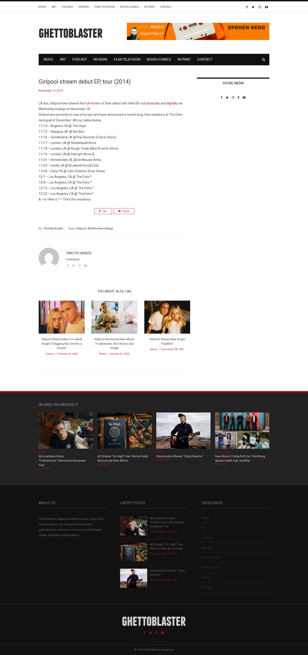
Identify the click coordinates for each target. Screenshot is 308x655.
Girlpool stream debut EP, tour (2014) (85, 81)
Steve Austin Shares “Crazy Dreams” (180, 456)
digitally (172, 103)
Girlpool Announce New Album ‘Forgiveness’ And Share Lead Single (114, 343)
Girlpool (81, 228)
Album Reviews (223, 452)
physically (153, 103)
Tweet (123, 211)
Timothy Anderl (53, 228)
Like (103, 211)
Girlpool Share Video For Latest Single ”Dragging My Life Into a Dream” (61, 343)
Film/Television (104, 6)
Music (43, 6)
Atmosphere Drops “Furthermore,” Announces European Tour (62, 461)
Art (54, 6)
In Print (149, 6)
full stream (93, 103)
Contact (166, 6)
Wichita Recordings (100, 228)
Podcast (67, 6)
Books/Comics (129, 6)
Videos (50, 353)
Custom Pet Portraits (210, 130)
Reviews (84, 6)
